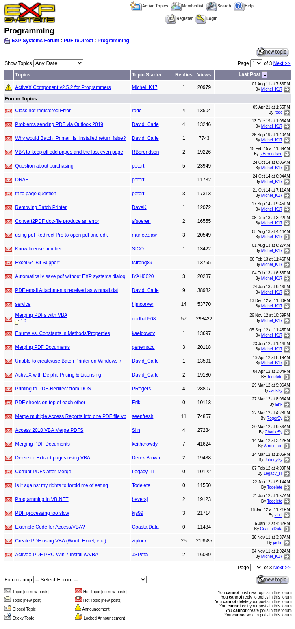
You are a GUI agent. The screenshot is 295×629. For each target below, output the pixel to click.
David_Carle (145, 124)
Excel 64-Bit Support (37, 263)
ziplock (139, 541)
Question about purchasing (44, 166)
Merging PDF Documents (42, 347)
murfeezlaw (144, 235)
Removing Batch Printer (41, 207)
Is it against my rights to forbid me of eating (61, 485)
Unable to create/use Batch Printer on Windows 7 (68, 361)
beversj (140, 499)
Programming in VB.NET (41, 499)
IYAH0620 (143, 276)
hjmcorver (143, 304)
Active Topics (149, 6)
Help (244, 6)
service (22, 304)
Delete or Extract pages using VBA (52, 458)
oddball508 (144, 319)
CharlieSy (273, 432)
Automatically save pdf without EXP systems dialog (70, 276)
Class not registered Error (43, 110)
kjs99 (137, 513)
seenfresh (143, 416)
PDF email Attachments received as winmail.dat (66, 290)
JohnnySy (273, 460)
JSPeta (140, 554)
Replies (184, 75)
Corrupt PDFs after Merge (43, 471)
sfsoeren (141, 221)
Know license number (38, 249)
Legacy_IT (143, 471)
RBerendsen (145, 152)
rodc (136, 110)
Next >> (282, 63)
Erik (136, 402)
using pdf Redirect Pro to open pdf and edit (61, 235)
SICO (138, 249)
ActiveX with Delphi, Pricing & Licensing (58, 375)
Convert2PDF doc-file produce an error (57, 221)
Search (218, 6)
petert (138, 166)
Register (179, 18)
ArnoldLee (273, 446)
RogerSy (274, 418)
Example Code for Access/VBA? (50, 527)
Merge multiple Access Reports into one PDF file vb (70, 416)
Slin (136, 430)
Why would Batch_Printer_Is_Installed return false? (70, 138)
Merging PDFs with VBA (41, 315)
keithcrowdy (145, 444)
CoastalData (145, 527)
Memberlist (187, 6)
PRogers (141, 389)
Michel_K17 (145, 87)
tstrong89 (142, 263)
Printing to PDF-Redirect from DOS (53, 389)
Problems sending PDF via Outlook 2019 (59, 124)
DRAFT (23, 180)
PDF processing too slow (42, 513)
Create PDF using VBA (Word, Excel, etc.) (60, 541)
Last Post (249, 75)
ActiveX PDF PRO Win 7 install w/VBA (56, 554)
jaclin (277, 543)
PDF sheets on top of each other (50, 402)
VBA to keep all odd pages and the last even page (69, 152)
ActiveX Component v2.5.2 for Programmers (63, 87)
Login (206, 18)
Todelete (274, 377)
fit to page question (35, 193)
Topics (22, 75)
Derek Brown (146, 458)
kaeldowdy (143, 333)
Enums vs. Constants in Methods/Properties (62, 333)
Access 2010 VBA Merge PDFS (49, 430)
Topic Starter (147, 75)
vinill (278, 515)
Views (204, 75)
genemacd (143, 347)
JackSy (275, 391)
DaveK (139, 207)
